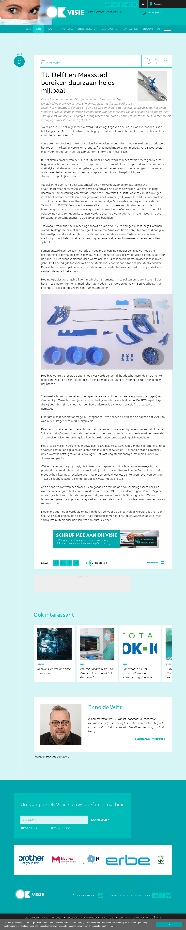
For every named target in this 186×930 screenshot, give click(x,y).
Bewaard (158, 4)
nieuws (51, 28)
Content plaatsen (155, 12)
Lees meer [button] (112, 926)
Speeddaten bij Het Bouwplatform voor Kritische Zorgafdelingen (140, 652)
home (27, 28)
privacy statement (52, 917)
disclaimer (31, 917)
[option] (54, 653)
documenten (151, 28)
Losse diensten (87, 28)
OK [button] (169, 925)
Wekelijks (30, 828)
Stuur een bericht (84, 895)
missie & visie (154, 917)
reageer (155, 562)
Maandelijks (62, 828)
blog (39, 28)
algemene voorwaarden (82, 917)
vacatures (67, 28)
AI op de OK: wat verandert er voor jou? (54, 651)
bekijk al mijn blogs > (150, 739)
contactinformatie (130, 917)
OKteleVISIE (131, 28)
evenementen (110, 28)
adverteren (108, 917)
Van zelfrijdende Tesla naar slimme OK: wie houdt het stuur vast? (97, 652)
